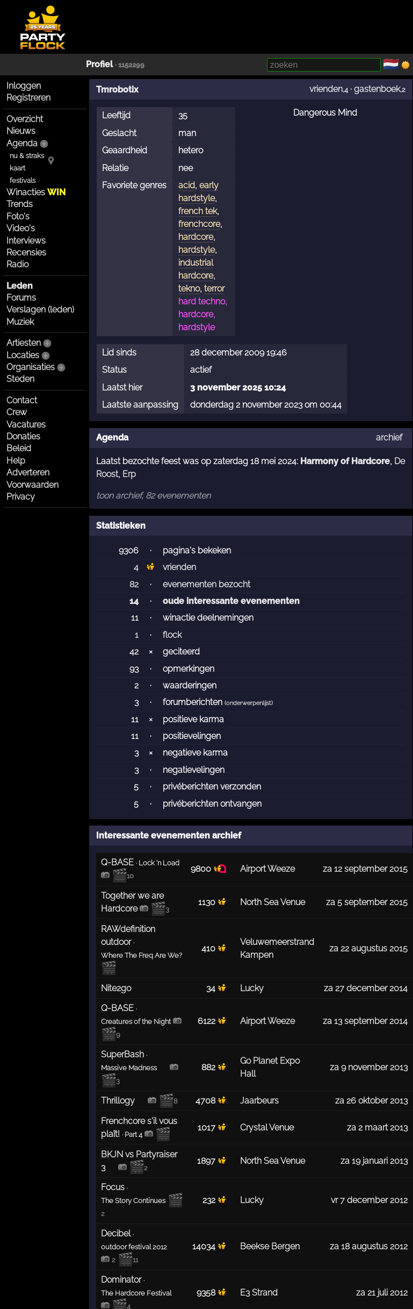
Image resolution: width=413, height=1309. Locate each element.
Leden (19, 286)
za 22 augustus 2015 (368, 948)
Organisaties (30, 367)
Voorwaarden (32, 485)
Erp (129, 474)
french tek (197, 211)
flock (172, 635)
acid (186, 185)
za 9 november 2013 (369, 1067)
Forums (21, 298)
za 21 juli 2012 (382, 1292)
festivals (22, 180)
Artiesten (23, 343)
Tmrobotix (117, 89)
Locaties (22, 355)
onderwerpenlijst (248, 703)
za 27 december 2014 (366, 988)
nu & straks (27, 156)
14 (134, 601)
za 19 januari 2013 (374, 1161)
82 (134, 584)
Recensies (26, 252)
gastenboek (377, 89)
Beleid (18, 448)
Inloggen (23, 86)
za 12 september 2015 (365, 869)
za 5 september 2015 (367, 902)
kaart (17, 168)
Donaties (23, 436)
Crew (16, 412)
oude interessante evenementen (231, 601)
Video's (20, 228)
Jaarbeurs (259, 1100)
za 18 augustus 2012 (369, 1246)
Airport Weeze (267, 869)
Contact (21, 400)
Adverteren (27, 472)
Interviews (26, 241)
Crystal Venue (267, 1127)
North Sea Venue (272, 902)
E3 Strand (259, 1292)
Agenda (22, 143)
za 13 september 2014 (365, 1021)
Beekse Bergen (270, 1246)
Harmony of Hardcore (345, 461)
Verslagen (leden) (40, 309)
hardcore (195, 237)
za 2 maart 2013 (377, 1127)
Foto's (18, 216)
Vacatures (26, 424)
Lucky (252, 988)
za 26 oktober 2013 (371, 1100)
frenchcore (199, 224)
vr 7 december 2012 (369, 1200)
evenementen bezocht (206, 584)
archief (389, 437)
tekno (189, 288)
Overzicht (24, 119)
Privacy (20, 497)
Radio (17, 264)
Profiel (99, 64)
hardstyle (196, 250)
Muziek (20, 322)
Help (15, 461)
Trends (19, 204)
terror (214, 288)
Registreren (28, 98)
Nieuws (20, 131)
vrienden (326, 89)
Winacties (36, 192)
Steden (20, 379)
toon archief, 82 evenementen (153, 495)
